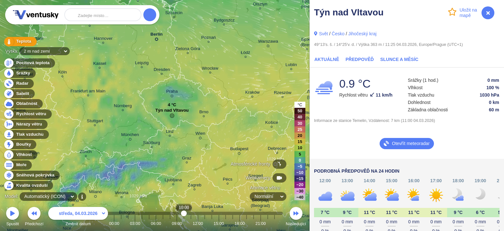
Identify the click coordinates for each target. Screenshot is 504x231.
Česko (338, 33)
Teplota (20, 41)
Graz (186, 159)
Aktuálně (326, 59)
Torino (73, 201)
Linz (170, 132)
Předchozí (34, 217)
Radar (19, 83)
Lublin (291, 65)
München (130, 135)
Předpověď (360, 59)
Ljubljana (173, 180)
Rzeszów (283, 93)
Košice (271, 123)
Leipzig (142, 63)
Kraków (252, 93)
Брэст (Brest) (307, 43)
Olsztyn (260, 5)
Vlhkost (20, 154)
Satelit (19, 93)
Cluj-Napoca (306, 165)
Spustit (12, 217)
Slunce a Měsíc (399, 59)
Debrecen (277, 149)
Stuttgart (95, 121)
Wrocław (210, 69)
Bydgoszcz (224, 21)
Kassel (99, 64)
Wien (200, 134)
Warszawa (268, 42)
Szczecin (174, 13)
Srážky (19, 73)
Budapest (239, 149)
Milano (95, 192)
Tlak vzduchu (26, 134)
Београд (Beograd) (260, 204)
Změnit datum (78, 217)
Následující (296, 217)
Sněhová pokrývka (31, 175)
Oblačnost (23, 103)
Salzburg (151, 143)
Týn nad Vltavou (172, 112)
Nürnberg (123, 106)
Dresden (162, 70)
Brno (203, 112)
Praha (172, 92)
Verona (122, 193)
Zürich (86, 152)
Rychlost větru (27, 114)
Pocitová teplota (29, 63)
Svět (323, 33)
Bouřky (20, 144)
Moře (18, 165)
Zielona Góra (187, 49)
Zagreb (195, 186)
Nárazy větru (25, 124)
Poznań (208, 38)
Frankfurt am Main (87, 92)
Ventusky (34, 14)
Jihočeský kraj (362, 33)
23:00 (274, 223)
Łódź (245, 53)
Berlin (156, 35)
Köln (62, 73)
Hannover (103, 39)
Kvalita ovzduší (28, 185)
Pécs (227, 180)
